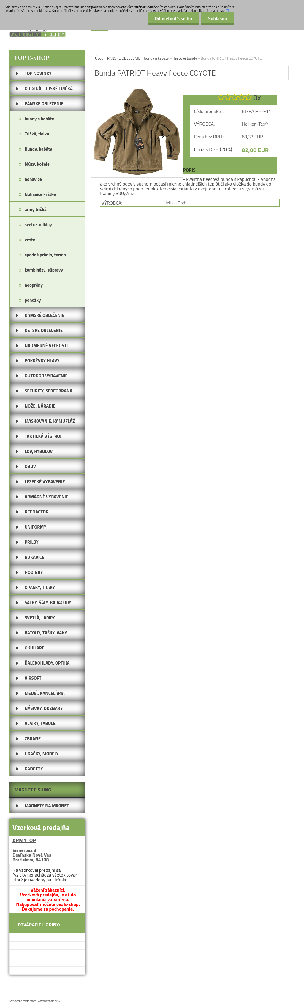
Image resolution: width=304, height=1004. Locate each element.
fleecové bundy (184, 58)
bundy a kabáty (156, 58)
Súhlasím (217, 18)
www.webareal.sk (49, 1001)
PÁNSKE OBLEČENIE (123, 58)
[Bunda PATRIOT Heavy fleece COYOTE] (137, 88)
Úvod (99, 58)
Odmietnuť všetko (171, 18)
